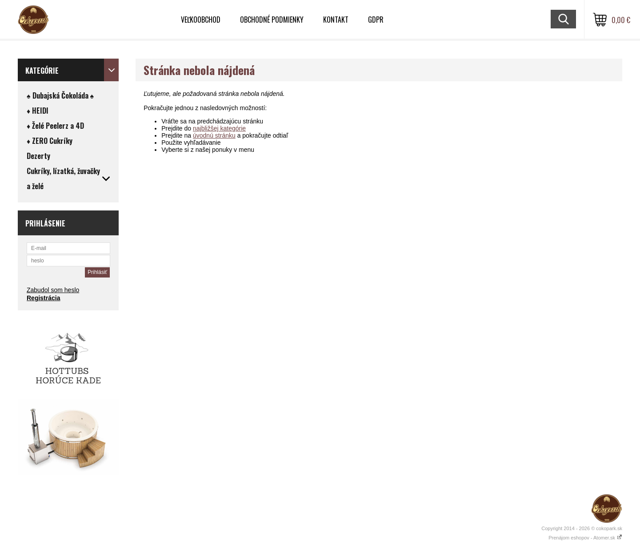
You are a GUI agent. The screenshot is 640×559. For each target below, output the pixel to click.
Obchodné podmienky (272, 19)
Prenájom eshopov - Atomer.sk (585, 537)
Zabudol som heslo (53, 289)
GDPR (376, 19)
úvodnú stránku (214, 135)
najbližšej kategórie (219, 128)
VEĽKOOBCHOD (200, 19)
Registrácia (43, 297)
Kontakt (335, 19)
